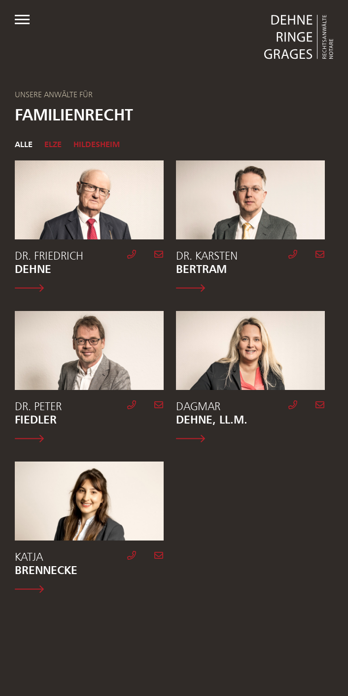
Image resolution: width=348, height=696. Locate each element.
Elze (53, 144)
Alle (24, 144)
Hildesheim (96, 144)
